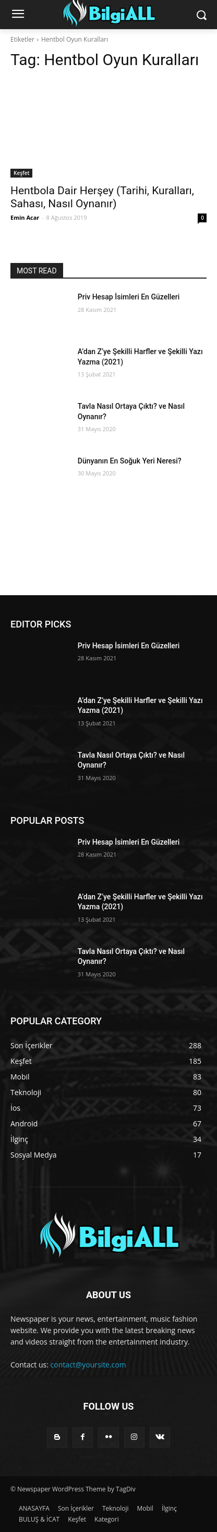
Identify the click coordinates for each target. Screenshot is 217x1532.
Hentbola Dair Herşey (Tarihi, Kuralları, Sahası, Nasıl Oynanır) (102, 197)
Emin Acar (24, 217)
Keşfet (21, 173)
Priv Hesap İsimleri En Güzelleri (129, 297)
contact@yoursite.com (88, 1365)
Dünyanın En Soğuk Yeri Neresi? (130, 461)
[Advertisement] (108, 554)
